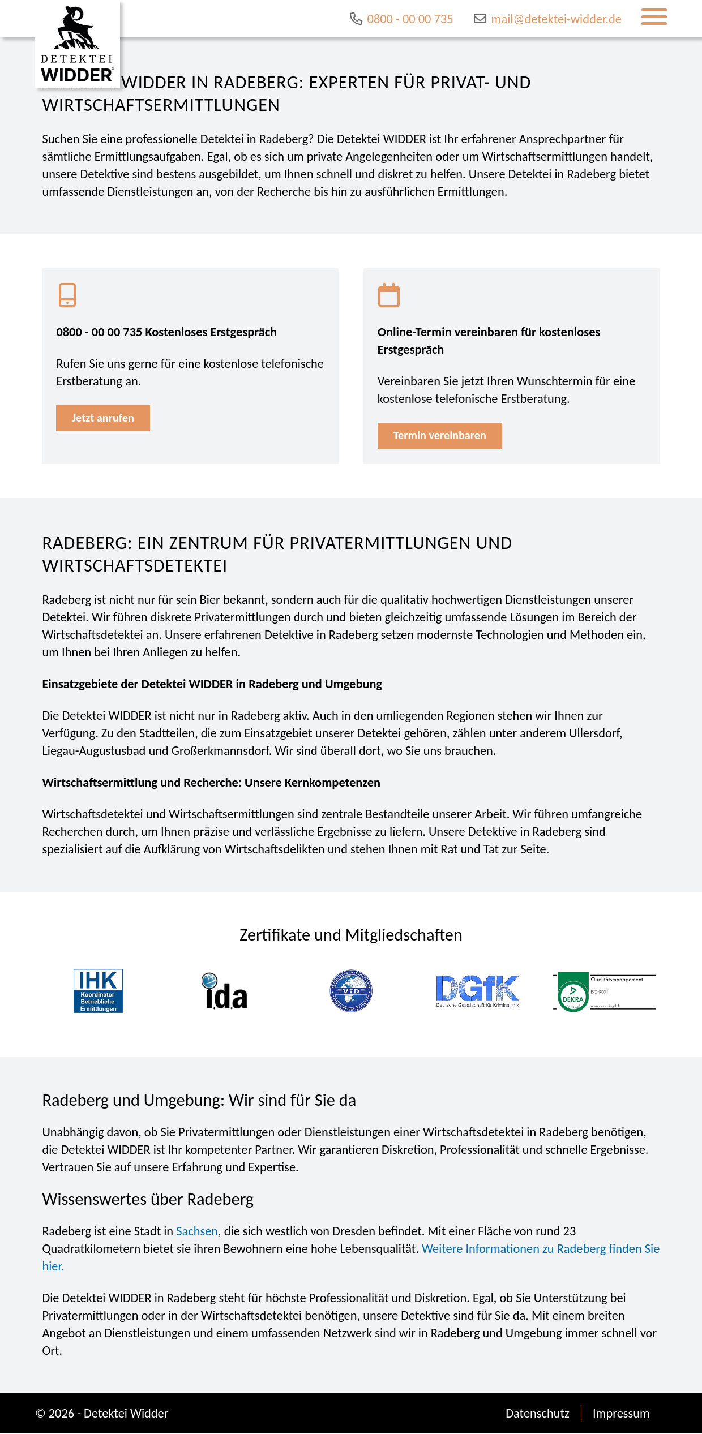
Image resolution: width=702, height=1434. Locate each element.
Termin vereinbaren (441, 435)
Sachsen (197, 1231)
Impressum (621, 1414)
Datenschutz (538, 1414)
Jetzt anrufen (103, 418)
